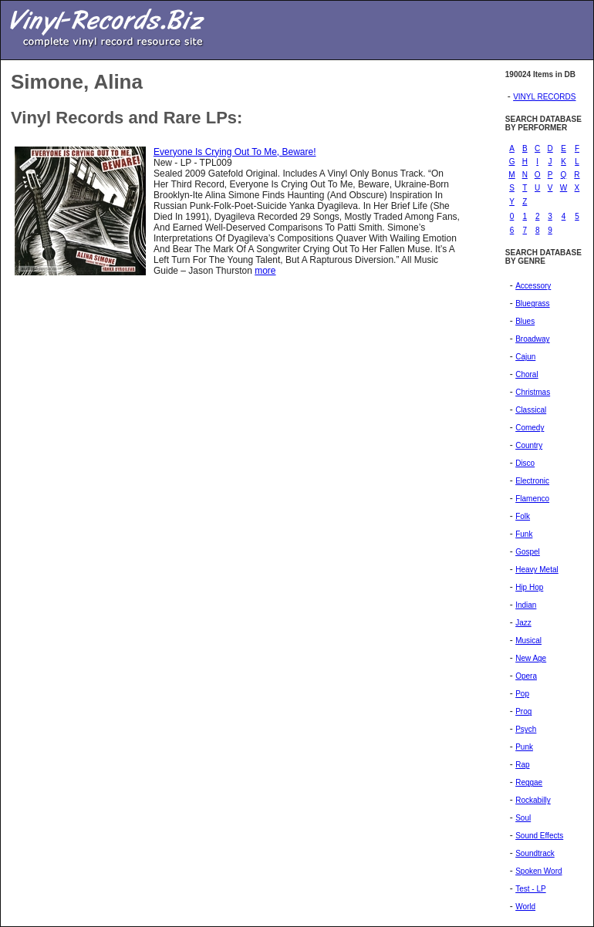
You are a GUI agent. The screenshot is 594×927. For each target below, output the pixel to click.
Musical (528, 640)
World (525, 906)
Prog (523, 711)
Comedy (529, 427)
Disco (525, 463)
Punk (524, 747)
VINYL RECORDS (544, 97)
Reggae (528, 782)
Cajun (525, 356)
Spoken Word (538, 871)
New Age (530, 658)
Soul (523, 818)
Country (528, 445)
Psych (525, 729)
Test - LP (530, 889)
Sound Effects (539, 835)
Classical (530, 410)
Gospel (527, 552)
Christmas (532, 392)
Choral (526, 374)
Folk (522, 516)
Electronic (532, 481)
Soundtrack (535, 853)
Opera (526, 676)
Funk (523, 534)
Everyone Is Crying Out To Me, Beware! (235, 152)
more (265, 270)
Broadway (532, 339)
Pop (522, 693)
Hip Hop (529, 587)
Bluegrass (532, 303)
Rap (522, 764)
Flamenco (532, 498)
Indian (525, 605)
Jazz (523, 623)
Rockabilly (533, 800)
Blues (525, 321)
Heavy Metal (537, 569)
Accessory (533, 285)
